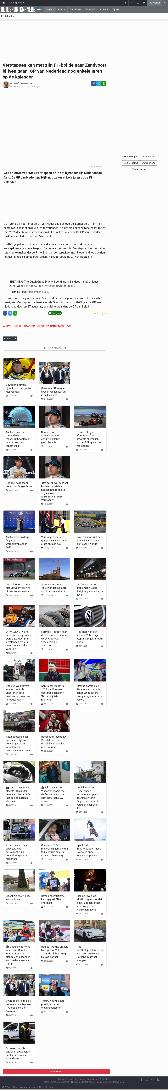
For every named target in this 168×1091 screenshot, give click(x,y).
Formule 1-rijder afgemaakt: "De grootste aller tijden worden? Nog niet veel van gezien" (89, 439)
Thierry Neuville (149, 156)
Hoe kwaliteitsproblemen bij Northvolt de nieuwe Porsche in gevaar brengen (89, 953)
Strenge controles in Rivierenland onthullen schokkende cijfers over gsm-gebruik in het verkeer (89, 692)
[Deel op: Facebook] (93, 83)
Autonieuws (75, 9)
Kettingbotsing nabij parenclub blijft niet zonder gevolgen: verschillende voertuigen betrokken (18, 743)
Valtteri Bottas (131, 163)
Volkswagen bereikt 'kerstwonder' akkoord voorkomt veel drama (53, 588)
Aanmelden (154, 2)
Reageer (37, 86)
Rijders (115, 9)
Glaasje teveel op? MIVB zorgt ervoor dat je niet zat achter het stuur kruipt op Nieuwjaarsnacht (89, 902)
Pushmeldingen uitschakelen (110, 1082)
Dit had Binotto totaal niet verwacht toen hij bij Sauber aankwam (18, 588)
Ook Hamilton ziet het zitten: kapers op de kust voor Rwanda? (88, 540)
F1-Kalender (7, 16)
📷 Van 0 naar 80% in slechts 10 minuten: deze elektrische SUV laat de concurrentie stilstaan (18, 794)
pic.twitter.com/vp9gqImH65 (57, 286)
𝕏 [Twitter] (147, 1079)
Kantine (61, 9)
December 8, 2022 (39, 291)
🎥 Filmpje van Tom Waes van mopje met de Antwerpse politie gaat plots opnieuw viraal (53, 794)
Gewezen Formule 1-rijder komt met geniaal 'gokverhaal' (19, 388)
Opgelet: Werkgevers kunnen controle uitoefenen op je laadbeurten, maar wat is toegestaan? (18, 692)
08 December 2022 (20, 86)
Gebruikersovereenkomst (56, 1082)
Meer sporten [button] (16, 2)
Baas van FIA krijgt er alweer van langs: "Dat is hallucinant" (53, 391)
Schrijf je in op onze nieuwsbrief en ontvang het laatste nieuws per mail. (37, 326)
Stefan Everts (148, 163)
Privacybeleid (92, 1079)
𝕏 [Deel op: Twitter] (99, 83)
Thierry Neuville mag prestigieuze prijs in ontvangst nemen (52, 1004)
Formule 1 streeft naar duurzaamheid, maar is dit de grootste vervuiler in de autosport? (54, 638)
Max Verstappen (130, 156)
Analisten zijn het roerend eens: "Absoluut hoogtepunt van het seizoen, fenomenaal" (18, 439)
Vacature (105, 1079)
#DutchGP (32, 286)
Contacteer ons (65, 1079)
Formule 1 (90, 9)
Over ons (79, 1079)
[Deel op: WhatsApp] (103, 83)
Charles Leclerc (139, 169)
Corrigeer (100, 313)
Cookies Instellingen (82, 1082)
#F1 (22, 286)
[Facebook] (141, 1080)
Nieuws (50, 9)
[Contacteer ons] (152, 1080)
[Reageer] (31, 396)
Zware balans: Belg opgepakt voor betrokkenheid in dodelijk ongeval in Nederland (17, 852)
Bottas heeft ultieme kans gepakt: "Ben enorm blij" (53, 899)
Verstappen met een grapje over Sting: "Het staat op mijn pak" (54, 540)
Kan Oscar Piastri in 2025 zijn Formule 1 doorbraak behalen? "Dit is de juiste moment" (52, 692)
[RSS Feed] (158, 1080)
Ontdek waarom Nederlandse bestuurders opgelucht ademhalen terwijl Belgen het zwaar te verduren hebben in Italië (89, 798)
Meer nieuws (54, 347)
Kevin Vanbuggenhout (22, 83)
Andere (102, 9)
